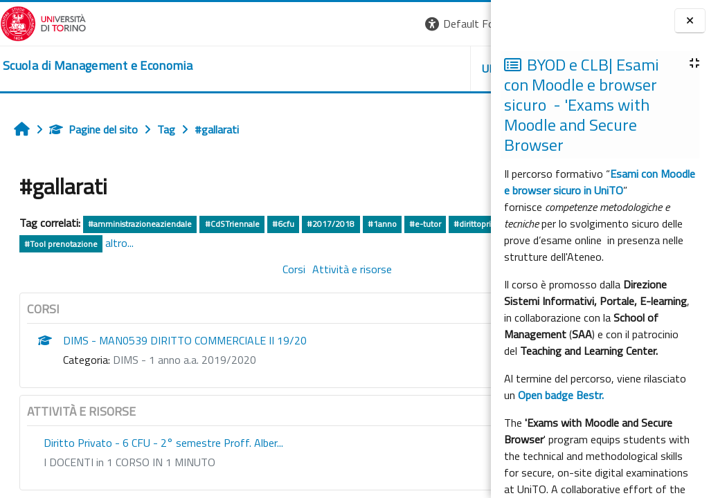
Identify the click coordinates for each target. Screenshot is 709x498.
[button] (301, 24)
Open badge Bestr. (561, 395)
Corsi (209, 269)
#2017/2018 (330, 223)
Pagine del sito (93, 129)
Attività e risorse (267, 269)
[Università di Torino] (43, 22)
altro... (287, 242)
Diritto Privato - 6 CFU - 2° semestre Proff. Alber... (163, 442)
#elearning (159, 243)
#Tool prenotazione (228, 243)
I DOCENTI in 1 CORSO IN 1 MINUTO (129, 462)
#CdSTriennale (232, 223)
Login (467, 23)
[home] (97, 65)
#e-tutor (425, 223)
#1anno (382, 223)
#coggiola (109, 243)
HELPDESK (407, 68)
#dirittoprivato (51, 243)
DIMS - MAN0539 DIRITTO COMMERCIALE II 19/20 (185, 340)
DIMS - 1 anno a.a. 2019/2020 (184, 359)
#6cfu (283, 223)
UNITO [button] (328, 68)
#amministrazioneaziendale (140, 223)
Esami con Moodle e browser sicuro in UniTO (599, 182)
